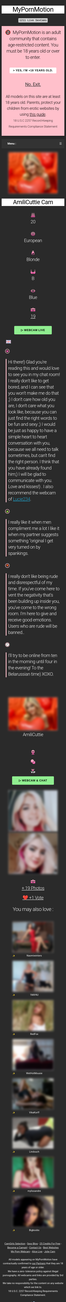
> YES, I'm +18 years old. (33, 70)
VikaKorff (34, 1112)
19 (33, 316)
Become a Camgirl (17, 1247)
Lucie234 (21, 499)
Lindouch (34, 1151)
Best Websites (51, 1247)
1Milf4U (34, 994)
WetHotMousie (34, 1073)
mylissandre (34, 1190)
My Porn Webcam (20, 1251)
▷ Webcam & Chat (33, 780)
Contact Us (35, 1247)
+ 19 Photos (33, 888)
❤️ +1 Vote (33, 897)
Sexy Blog (32, 1243)
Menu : (12, 143)
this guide (37, 114)
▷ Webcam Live (33, 330)
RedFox (34, 1034)
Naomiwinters (34, 955)
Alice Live (37, 1251)
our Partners (39, 1263)
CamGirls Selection (14, 1243)
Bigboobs (34, 1230)
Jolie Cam (49, 1251)
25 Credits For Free (50, 1243)
